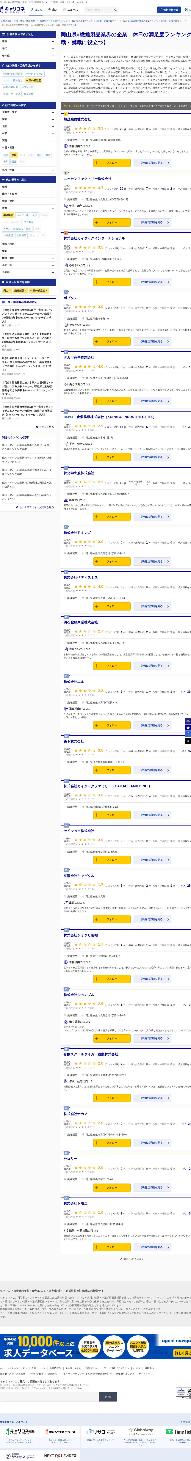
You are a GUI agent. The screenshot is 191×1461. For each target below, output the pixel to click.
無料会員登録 (170, 9)
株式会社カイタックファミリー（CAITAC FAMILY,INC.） (108, 786)
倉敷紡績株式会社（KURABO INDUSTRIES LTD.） (116, 417)
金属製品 (21, 235)
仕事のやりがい (34, 73)
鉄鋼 (28, 228)
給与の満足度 (10, 87)
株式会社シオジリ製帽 (81, 935)
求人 (55, 9)
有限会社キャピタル (79, 876)
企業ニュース (38, 1368)
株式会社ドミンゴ (77, 533)
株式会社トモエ (75, 1203)
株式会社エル (74, 682)
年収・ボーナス (11, 93)
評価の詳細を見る (152, 162)
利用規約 (149, 1368)
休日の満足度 (37, 290)
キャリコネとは (73, 1368)
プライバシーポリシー (72, 1373)
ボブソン (70, 298)
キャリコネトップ (9, 1368)
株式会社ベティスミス (81, 577)
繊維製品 (19, 290)
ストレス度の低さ (13, 80)
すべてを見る (46, 426)
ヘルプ (136, 1368)
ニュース (72, 9)
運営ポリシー (93, 1368)
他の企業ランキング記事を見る (36, 507)
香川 (5, 161)
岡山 (5, 290)
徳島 (47, 154)
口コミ (39, 9)
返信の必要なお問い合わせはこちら (65, 1388)
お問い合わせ (36, 1373)
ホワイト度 (27, 87)
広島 (5, 154)
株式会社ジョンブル (79, 995)
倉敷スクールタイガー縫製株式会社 (91, 1054)
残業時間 (29, 93)
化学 (34, 215)
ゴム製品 (29, 222)
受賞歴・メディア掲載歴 (12, 1373)
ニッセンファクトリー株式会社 (87, 179)
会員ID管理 (55, 1368)
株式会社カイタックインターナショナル (94, 238)
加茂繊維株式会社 (77, 119)
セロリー (70, 1159)
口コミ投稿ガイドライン (116, 1368)
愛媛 (14, 161)
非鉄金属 (8, 235)
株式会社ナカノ (75, 1114)
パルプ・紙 (23, 215)
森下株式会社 (74, 741)
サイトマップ (145, 1373)
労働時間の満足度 (13, 73)
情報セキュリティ (125, 1373)
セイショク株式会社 (79, 831)
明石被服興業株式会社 (81, 622)
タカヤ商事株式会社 (79, 357)
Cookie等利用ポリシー (100, 1373)
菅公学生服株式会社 (79, 473)
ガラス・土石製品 (13, 228)
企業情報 (52, 1373)
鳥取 (39, 154)
